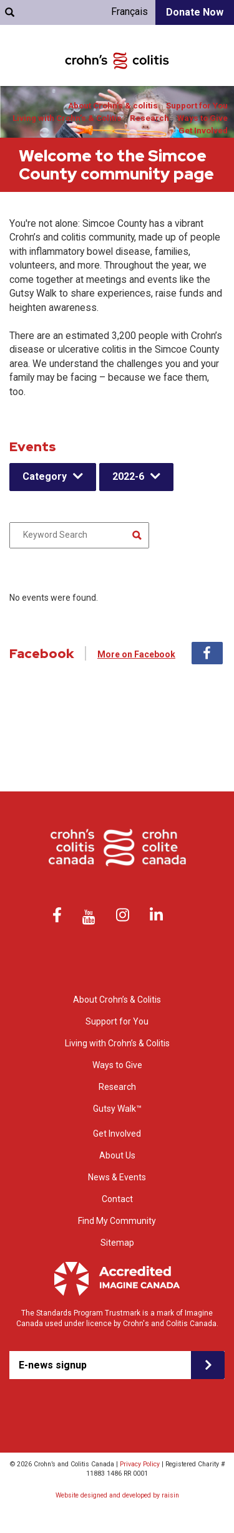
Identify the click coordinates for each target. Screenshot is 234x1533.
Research (149, 118)
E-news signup (53, 1365)
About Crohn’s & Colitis (117, 1000)
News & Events (117, 1177)
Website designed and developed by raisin (117, 1495)
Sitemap (117, 1243)
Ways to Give (202, 118)
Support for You (197, 105)
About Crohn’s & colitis (113, 105)
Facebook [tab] (207, 653)
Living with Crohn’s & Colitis (67, 118)
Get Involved (203, 130)
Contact (117, 1199)
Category (44, 476)
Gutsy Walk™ (117, 1109)
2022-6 (128, 476)
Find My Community (117, 1221)
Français (129, 11)
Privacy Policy (140, 1464)
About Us (117, 1155)
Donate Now (194, 12)
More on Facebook (136, 654)
